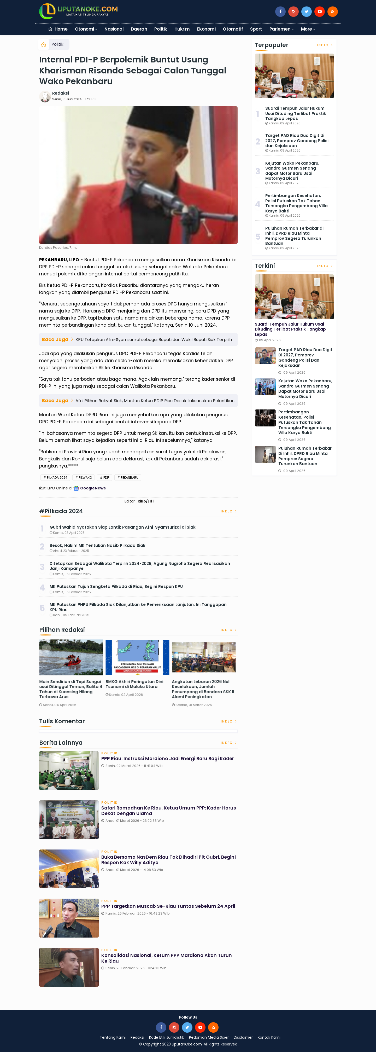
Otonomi (84, 29)
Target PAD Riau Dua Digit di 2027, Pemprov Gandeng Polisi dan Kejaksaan (296, 140)
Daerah (139, 29)
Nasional (114, 29)
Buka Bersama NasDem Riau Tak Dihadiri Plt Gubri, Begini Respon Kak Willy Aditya (162, 860)
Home (58, 29)
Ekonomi (206, 29)
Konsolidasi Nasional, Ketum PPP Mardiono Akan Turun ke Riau (167, 958)
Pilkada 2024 (57, 477)
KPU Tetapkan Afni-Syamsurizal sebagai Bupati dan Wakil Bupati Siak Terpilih (153, 340)
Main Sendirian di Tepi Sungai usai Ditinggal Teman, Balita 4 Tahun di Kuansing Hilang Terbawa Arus (72, 689)
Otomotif (233, 29)
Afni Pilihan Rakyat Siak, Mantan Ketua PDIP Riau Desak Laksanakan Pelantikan (154, 401)
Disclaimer (243, 1037)
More (306, 29)
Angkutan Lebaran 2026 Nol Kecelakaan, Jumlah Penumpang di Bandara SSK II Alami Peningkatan (204, 689)
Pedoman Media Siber (209, 1037)
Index (229, 511)
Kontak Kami (269, 1037)
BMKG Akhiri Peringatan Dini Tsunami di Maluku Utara (135, 684)
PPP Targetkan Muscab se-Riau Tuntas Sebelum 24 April (169, 906)
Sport (256, 29)
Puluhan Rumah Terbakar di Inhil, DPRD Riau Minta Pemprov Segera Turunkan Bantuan (294, 236)
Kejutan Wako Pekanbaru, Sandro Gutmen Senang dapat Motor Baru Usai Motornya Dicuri (292, 170)
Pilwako (85, 477)
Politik (160, 29)
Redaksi (60, 93)
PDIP (106, 477)
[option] (72, 674)
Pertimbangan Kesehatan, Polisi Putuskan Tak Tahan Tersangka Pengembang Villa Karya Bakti (296, 203)
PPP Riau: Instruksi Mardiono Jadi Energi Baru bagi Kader (169, 759)
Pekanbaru (129, 477)
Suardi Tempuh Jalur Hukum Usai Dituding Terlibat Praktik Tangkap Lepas (295, 113)
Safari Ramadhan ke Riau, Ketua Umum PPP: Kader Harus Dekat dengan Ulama (162, 811)
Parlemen (280, 29)
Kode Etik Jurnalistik (166, 1037)
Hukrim (182, 29)
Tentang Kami (113, 1037)
